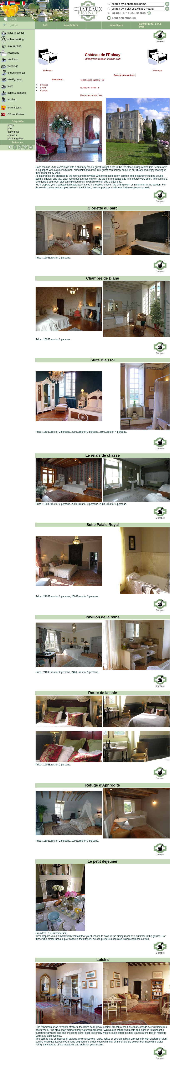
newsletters (71, 25)
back (8, 19)
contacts (12, 135)
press (10, 125)
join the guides (15, 138)
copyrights (13, 131)
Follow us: (17, 142)
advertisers (116, 25)
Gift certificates (15, 114)
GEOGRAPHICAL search (131, 13)
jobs (9, 128)
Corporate (18, 121)
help (45, 25)
